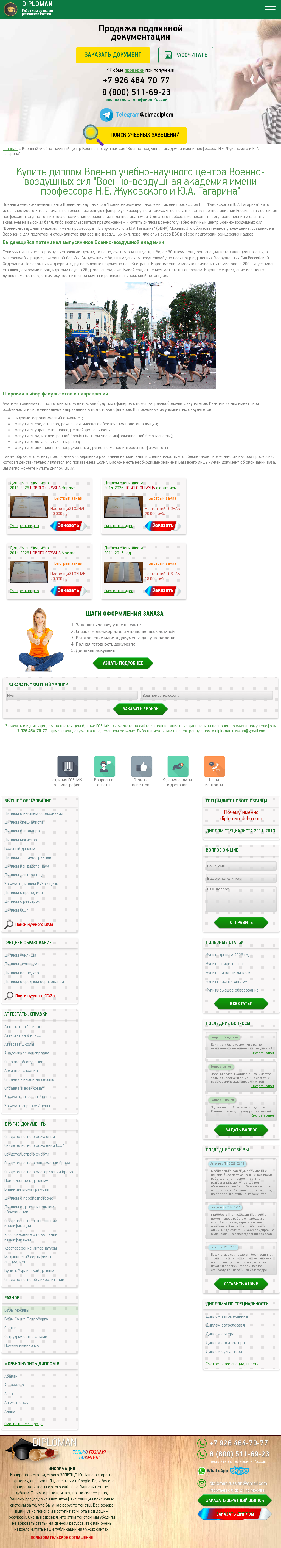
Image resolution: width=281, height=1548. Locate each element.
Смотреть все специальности (232, 1369)
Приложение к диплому (26, 1180)
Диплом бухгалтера (224, 1356)
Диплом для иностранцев (27, 857)
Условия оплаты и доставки (177, 782)
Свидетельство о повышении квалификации (30, 1223)
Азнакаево (14, 1385)
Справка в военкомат (24, 1088)
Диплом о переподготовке (28, 1198)
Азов (8, 1394)
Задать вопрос (241, 1135)
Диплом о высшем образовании (33, 813)
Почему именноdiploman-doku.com (241, 815)
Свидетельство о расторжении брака (38, 1172)
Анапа (9, 1411)
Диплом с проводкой (23, 892)
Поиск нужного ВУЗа (34, 924)
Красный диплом (19, 848)
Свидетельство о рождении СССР (34, 1145)
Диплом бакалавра (22, 831)
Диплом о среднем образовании (34, 981)
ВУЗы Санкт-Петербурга (26, 1319)
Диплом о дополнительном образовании (29, 1209)
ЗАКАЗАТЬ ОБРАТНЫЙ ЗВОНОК (235, 1500)
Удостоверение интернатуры (30, 1248)
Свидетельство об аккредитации (34, 1279)
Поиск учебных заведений (145, 135)
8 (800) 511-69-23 (136, 92)
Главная (10, 148)
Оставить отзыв (241, 1289)
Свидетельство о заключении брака (37, 1163)
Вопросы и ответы (103, 782)
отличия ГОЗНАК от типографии (67, 782)
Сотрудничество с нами (25, 1336)
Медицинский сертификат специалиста (28, 1260)
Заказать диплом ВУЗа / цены (31, 884)
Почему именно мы (22, 1345)
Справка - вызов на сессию (29, 1079)
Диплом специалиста (23, 822)
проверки (134, 70)
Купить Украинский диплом (29, 1270)
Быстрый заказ (68, 498)
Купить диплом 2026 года (229, 960)
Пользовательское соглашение (62, 1538)
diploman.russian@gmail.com (240, 731)
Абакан (11, 1376)
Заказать (68, 525)
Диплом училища (20, 955)
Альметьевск (16, 1402)
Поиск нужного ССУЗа (35, 996)
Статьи (10, 1328)
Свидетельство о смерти (26, 1154)
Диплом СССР (16, 910)
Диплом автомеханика (227, 1321)
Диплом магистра (20, 840)
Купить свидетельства (226, 968)
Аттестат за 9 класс (22, 1035)
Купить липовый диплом (228, 977)
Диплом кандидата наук (26, 866)
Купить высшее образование (232, 995)
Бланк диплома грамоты (26, 1189)
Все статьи (241, 1008)
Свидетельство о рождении (29, 1136)
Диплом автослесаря (225, 1330)
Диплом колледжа (21, 973)
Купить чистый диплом (227, 986)
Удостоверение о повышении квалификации (30, 1237)
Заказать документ (113, 54)
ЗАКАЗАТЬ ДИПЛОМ (235, 1514)
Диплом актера (220, 1339)
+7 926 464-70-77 (136, 81)
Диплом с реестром (22, 901)
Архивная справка (21, 1070)
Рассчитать (191, 55)
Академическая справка (26, 1053)
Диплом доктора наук (24, 875)
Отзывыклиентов (140, 782)
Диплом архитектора (225, 1347)
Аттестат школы (19, 1044)
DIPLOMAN (54, 1443)
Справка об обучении (23, 1062)
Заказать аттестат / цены (27, 1097)
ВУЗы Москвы (16, 1310)
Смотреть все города (23, 1424)
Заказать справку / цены (27, 1106)
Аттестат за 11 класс (23, 1026)
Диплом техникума (22, 964)
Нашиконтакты (214, 782)
